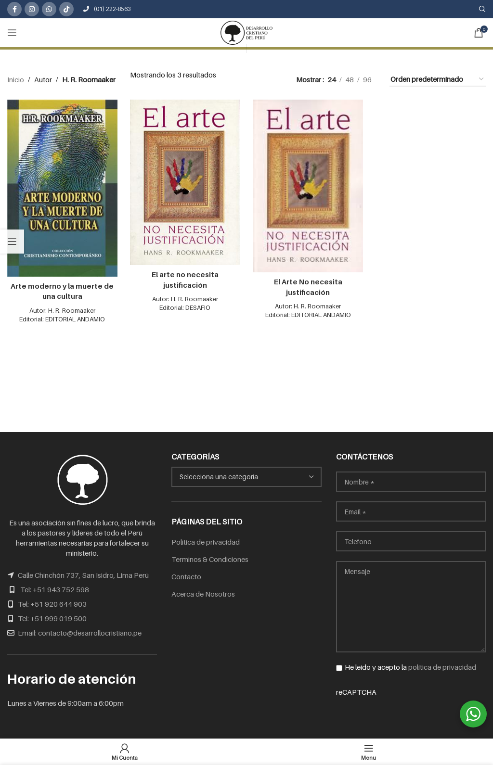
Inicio (15, 79)
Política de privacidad (205, 541)
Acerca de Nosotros (203, 593)
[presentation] (409, 716)
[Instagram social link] (32, 9)
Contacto (186, 576)
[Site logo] (246, 31)
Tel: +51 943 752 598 (54, 589)
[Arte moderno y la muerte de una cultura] (61, 187)
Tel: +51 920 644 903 (52, 603)
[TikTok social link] (66, 9)
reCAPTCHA (411, 711)
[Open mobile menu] (12, 32)
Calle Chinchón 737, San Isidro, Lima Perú (83, 575)
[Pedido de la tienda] (437, 79)
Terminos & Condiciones (209, 559)
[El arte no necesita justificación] (184, 181)
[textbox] (246, 477)
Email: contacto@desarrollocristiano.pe (80, 632)
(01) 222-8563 (107, 9)
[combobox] (246, 477)
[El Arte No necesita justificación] (308, 185)
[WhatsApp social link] (49, 9)
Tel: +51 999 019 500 (52, 618)
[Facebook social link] (14, 9)
